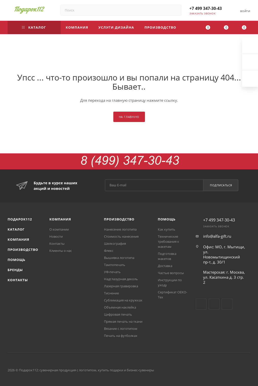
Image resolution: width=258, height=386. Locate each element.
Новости (56, 236)
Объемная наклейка (120, 307)
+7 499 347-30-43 (205, 8)
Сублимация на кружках (123, 300)
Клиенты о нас (60, 250)
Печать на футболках (120, 335)
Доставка (165, 265)
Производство (23, 249)
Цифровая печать (118, 314)
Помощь (16, 259)
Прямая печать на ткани (123, 321)
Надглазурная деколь (121, 279)
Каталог (16, 229)
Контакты (18, 280)
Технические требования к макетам (168, 241)
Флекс (108, 250)
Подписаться (221, 185)
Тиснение (111, 293)
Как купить (166, 229)
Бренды (15, 270)
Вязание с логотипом (120, 328)
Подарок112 (20, 219)
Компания (18, 239)
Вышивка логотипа (119, 257)
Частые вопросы (171, 273)
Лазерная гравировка (121, 286)
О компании (59, 229)
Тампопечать (114, 264)
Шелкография (115, 243)
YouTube (214, 304)
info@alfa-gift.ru (217, 236)
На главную (129, 117)
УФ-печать (112, 272)
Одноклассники (227, 304)
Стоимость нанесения (121, 236)
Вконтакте (201, 304)
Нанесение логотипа (120, 229)
